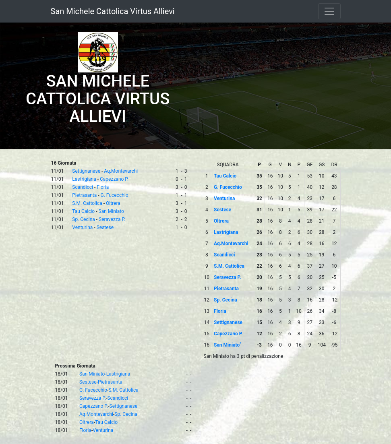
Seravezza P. (112, 219)
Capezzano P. (114, 179)
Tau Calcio (83, 211)
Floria (103, 187)
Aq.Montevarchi (121, 171)
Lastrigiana (84, 179)
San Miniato (111, 211)
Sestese (105, 227)
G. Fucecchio (114, 195)
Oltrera (113, 203)
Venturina (82, 227)
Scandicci (82, 187)
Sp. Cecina (83, 219)
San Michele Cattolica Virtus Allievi (113, 11)
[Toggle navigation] (329, 11)
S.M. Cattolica (87, 203)
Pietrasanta (84, 195)
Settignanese (86, 171)
